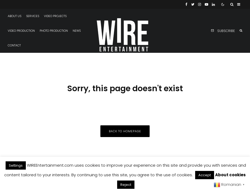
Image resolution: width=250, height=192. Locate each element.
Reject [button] (125, 184)
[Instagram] (199, 4)
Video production (21, 31)
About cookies (230, 175)
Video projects (55, 16)
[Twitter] (192, 4)
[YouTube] (206, 4)
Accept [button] (204, 175)
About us (14, 16)
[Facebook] (186, 4)
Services (32, 16)
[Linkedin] (213, 4)
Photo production (54, 31)
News (77, 31)
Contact (14, 45)
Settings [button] (16, 165)
